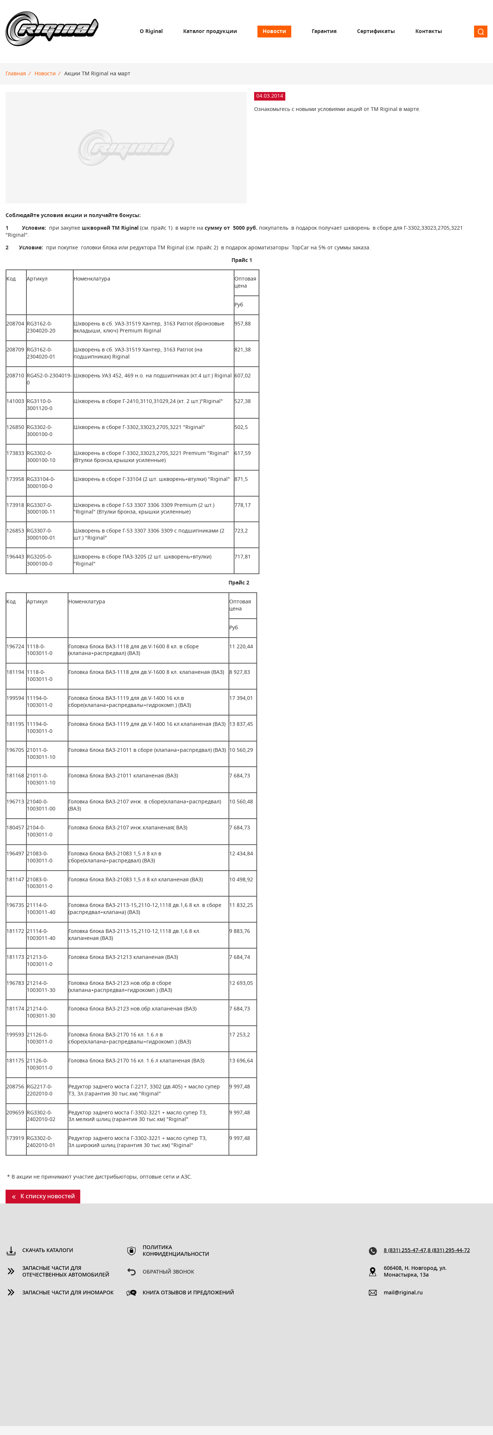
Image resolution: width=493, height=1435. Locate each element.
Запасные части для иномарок (68, 1292)
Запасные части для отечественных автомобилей (65, 1272)
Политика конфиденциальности (176, 1251)
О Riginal (151, 31)
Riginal (52, 31)
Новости (274, 31)
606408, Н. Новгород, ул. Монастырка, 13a (415, 1272)
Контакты (428, 31)
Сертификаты (376, 31)
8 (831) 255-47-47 (405, 1250)
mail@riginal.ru (403, 1292)
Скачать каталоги (47, 1250)
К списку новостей (47, 1196)
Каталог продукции (210, 31)
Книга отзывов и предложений (188, 1292)
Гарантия (324, 31)
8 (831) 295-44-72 (449, 1250)
